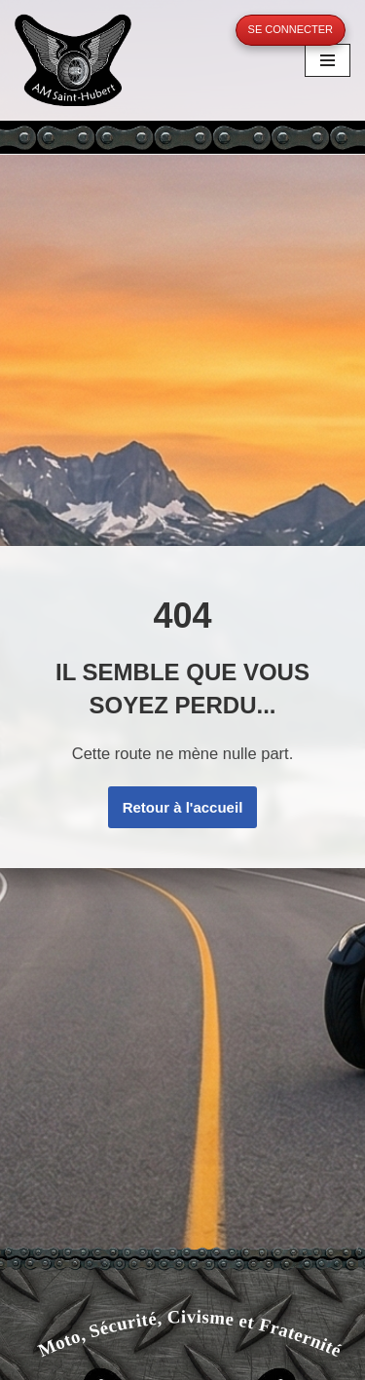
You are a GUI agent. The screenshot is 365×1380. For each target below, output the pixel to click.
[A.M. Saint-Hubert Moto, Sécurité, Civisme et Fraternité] (73, 60)
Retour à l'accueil (183, 807)
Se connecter (290, 29)
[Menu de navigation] (327, 60)
